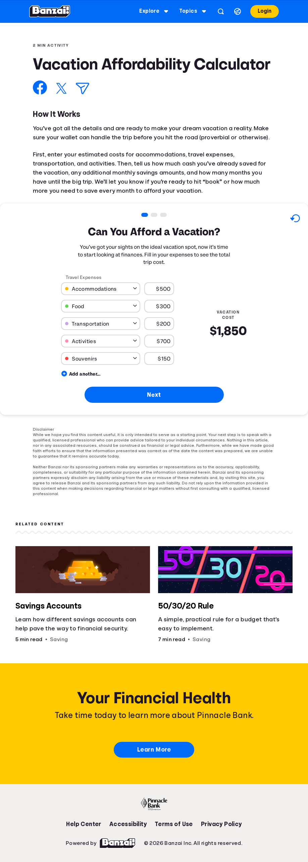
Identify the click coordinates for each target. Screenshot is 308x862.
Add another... (80, 374)
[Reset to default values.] (295, 219)
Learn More (154, 750)
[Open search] (221, 11)
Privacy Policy (221, 824)
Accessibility (128, 824)
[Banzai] (49, 11)
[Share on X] (61, 88)
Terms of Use (174, 824)
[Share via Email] (82, 88)
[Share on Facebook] (40, 87)
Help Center (83, 824)
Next (154, 394)
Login (264, 11)
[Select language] (238, 11)
